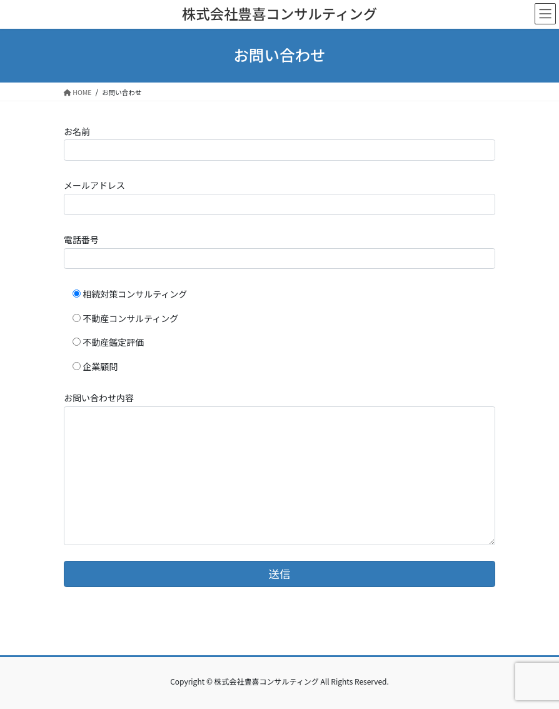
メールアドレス (279, 196)
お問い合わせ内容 (279, 468)
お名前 (279, 143)
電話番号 (279, 251)
